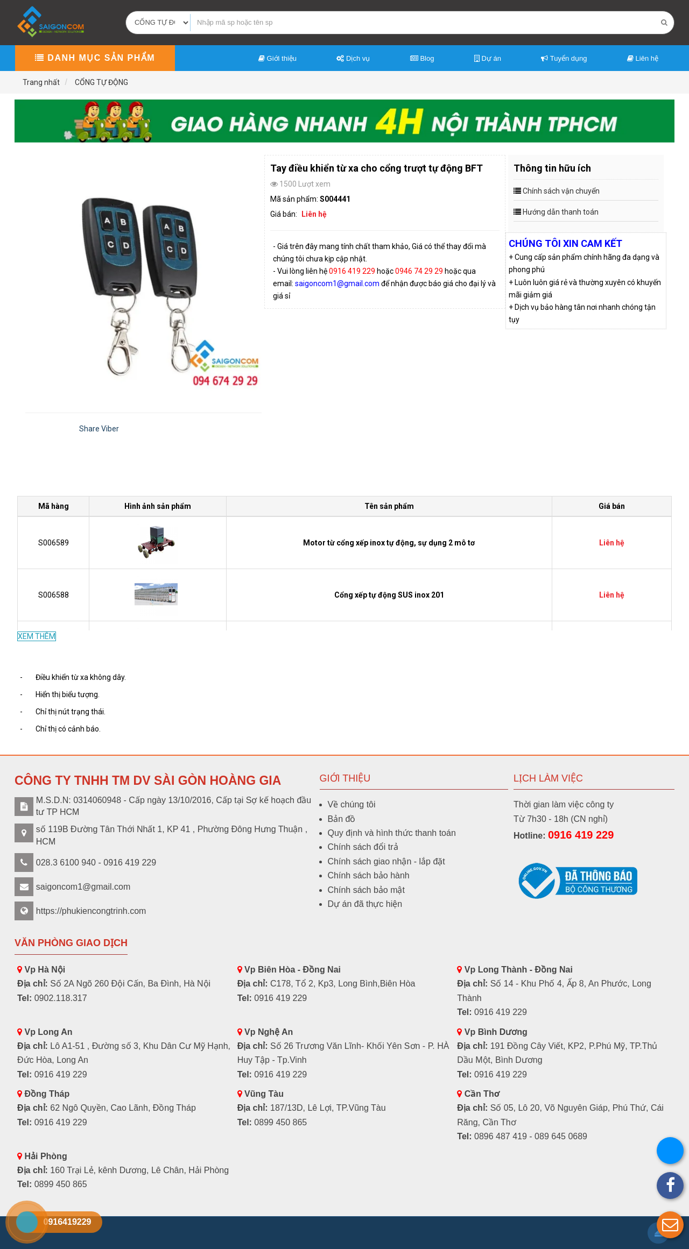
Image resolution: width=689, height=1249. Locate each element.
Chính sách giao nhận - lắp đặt (386, 861)
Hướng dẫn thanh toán (561, 212)
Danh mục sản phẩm (95, 57)
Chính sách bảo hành (369, 875)
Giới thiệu (277, 58)
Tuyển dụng (564, 58)
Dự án (487, 58)
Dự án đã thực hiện (365, 904)
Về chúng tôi (352, 804)
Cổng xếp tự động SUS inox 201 (389, 595)
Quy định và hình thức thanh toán (392, 833)
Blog (422, 58)
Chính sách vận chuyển (561, 191)
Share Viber (99, 428)
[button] (670, 1224)
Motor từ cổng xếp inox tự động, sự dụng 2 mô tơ (389, 542)
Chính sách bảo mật (366, 890)
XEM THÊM (36, 636)
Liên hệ (642, 58)
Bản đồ (342, 819)
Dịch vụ (353, 58)
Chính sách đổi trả (363, 846)
